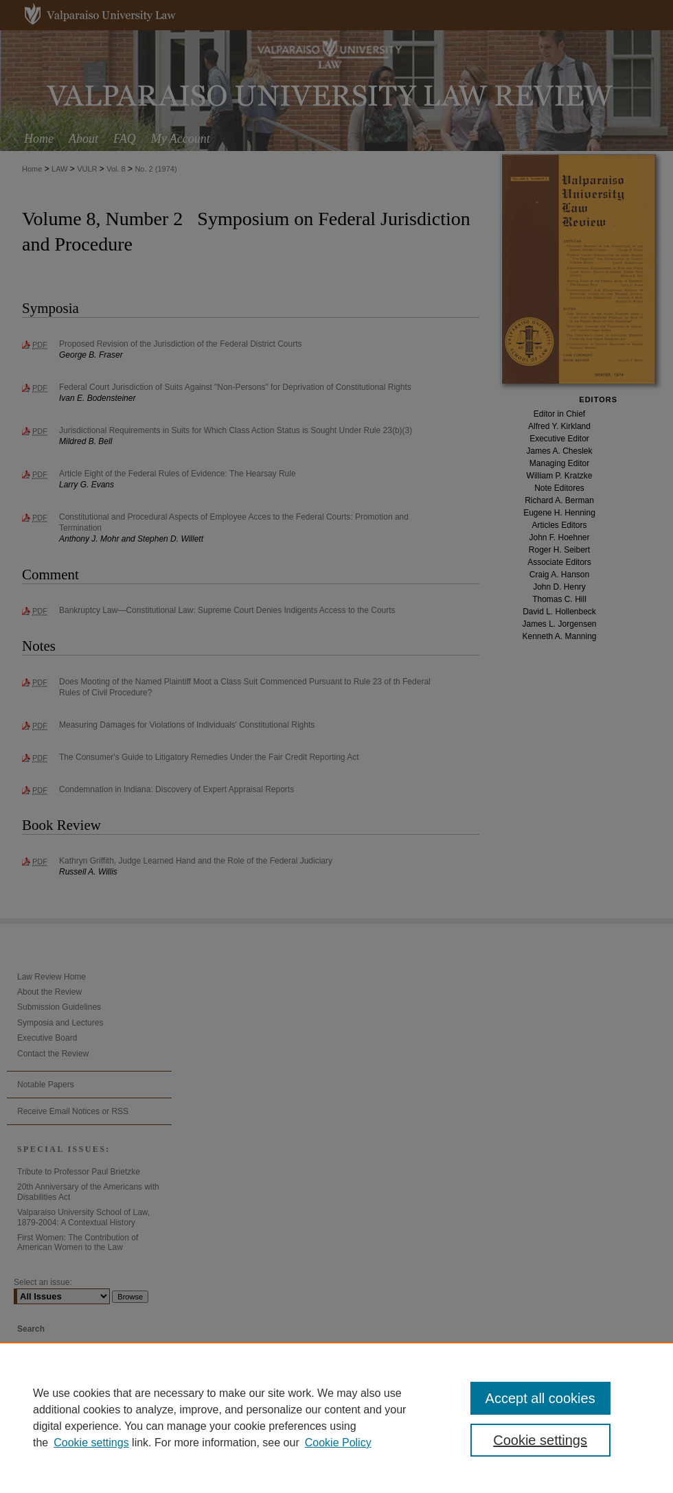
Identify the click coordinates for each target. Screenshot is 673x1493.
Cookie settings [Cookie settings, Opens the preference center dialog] (540, 1440)
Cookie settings (91, 1442)
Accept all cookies (540, 1398)
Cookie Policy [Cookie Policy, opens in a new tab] (338, 1442)
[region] (336, 1417)
